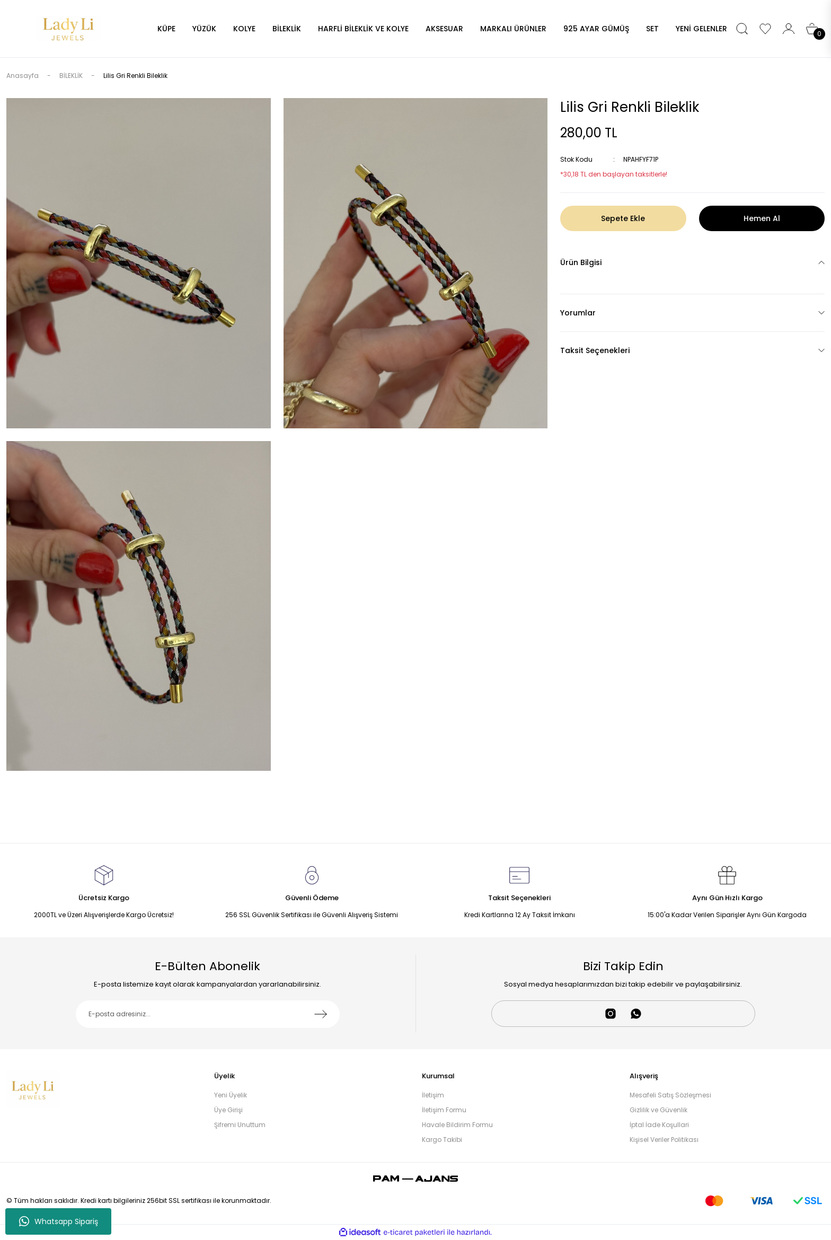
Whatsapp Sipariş (58, 1221)
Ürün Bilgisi (581, 262)
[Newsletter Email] (208, 1014)
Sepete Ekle (623, 218)
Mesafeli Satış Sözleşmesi (670, 1095)
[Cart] (812, 28)
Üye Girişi (228, 1109)
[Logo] (68, 27)
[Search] (742, 28)
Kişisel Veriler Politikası (664, 1139)
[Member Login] (788, 28)
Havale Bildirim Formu (457, 1124)
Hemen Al (762, 218)
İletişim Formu (444, 1109)
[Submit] (321, 1014)
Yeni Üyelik (230, 1095)
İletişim (433, 1095)
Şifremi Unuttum (240, 1124)
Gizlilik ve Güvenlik (658, 1109)
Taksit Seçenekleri (595, 350)
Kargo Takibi (442, 1139)
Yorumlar (578, 312)
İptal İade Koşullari (659, 1124)
